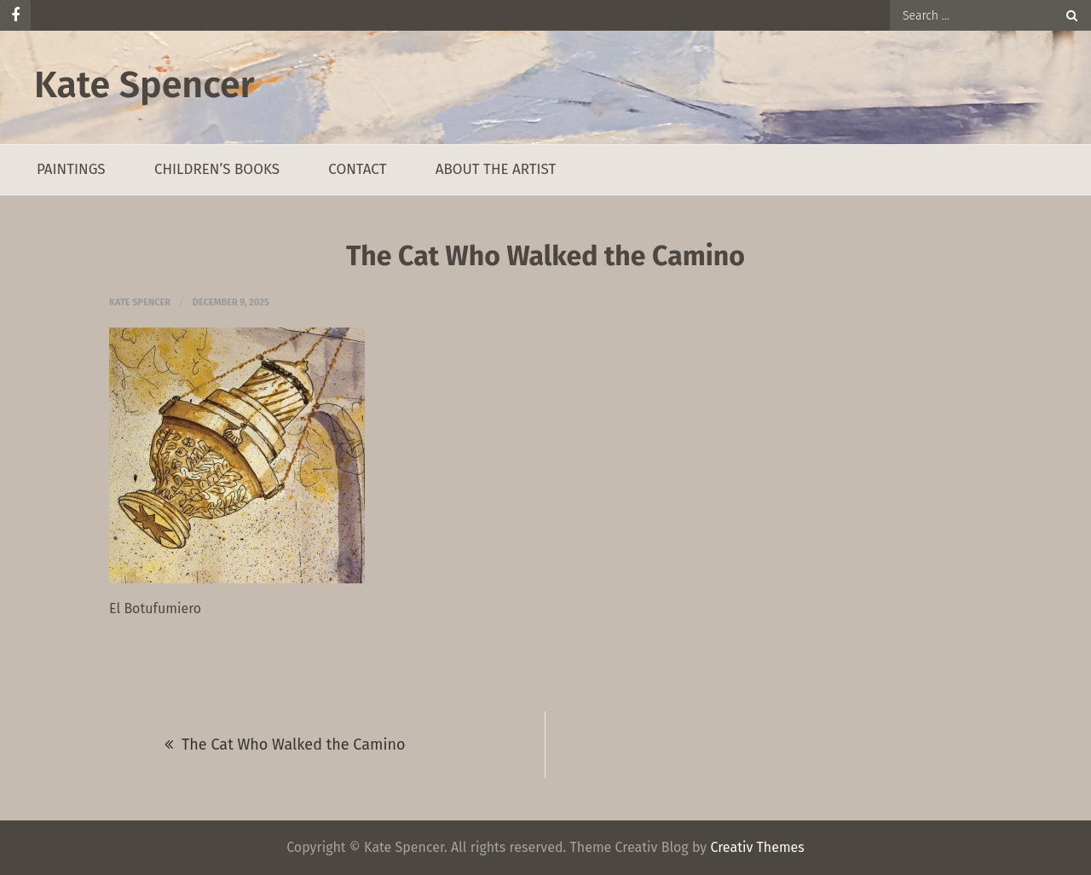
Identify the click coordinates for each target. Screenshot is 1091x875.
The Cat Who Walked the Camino (294, 744)
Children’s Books (217, 169)
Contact (357, 169)
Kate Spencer (144, 85)
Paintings (71, 169)
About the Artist (496, 169)
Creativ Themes (757, 847)
